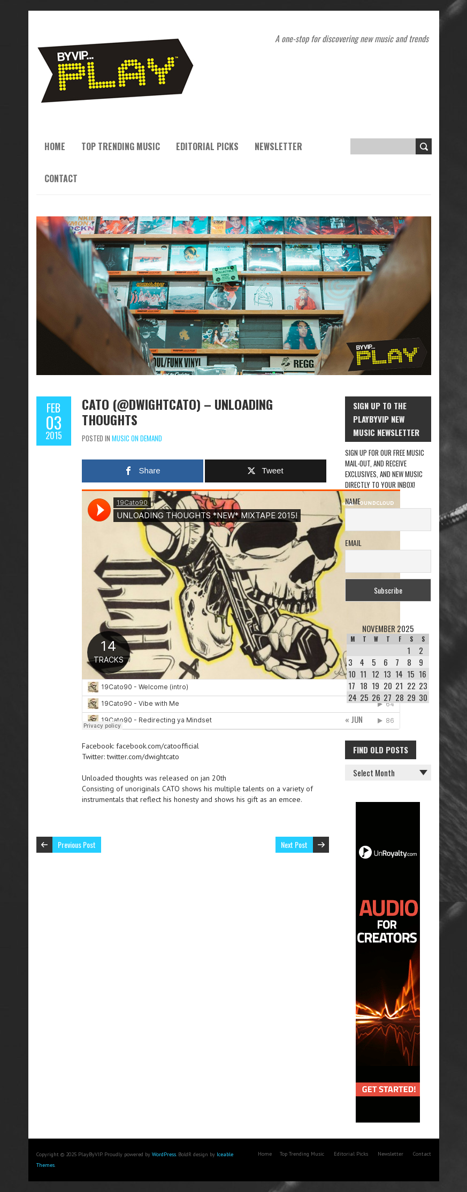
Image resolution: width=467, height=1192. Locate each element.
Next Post (294, 844)
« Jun (354, 719)
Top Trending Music (120, 146)
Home (54, 146)
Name (353, 501)
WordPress (164, 1154)
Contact (61, 178)
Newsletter (278, 146)
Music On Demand (137, 438)
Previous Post (77, 844)
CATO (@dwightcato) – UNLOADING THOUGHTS (177, 411)
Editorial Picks (207, 146)
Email (353, 542)
